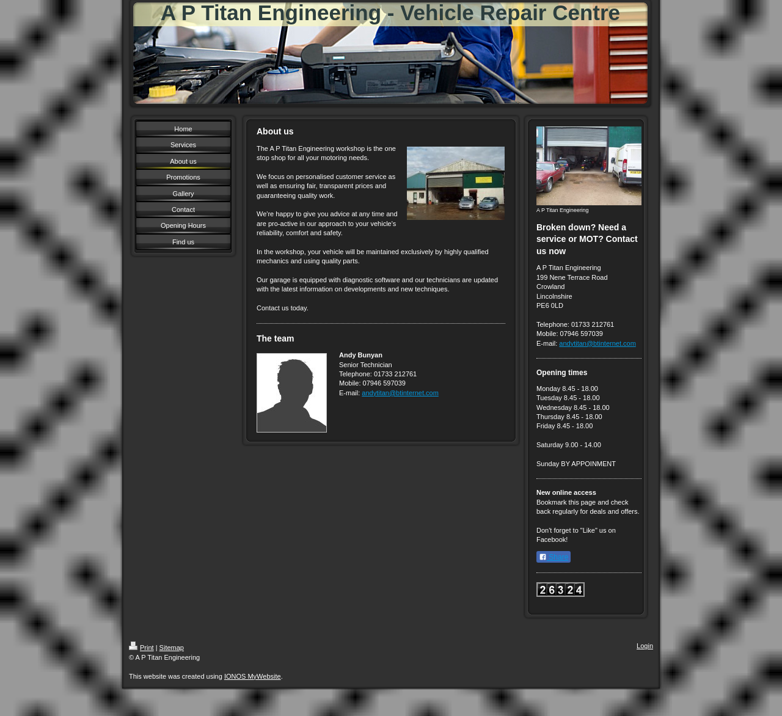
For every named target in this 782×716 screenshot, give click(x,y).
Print (141, 647)
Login (645, 645)
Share (553, 557)
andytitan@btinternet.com (400, 392)
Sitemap (171, 647)
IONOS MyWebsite (252, 676)
